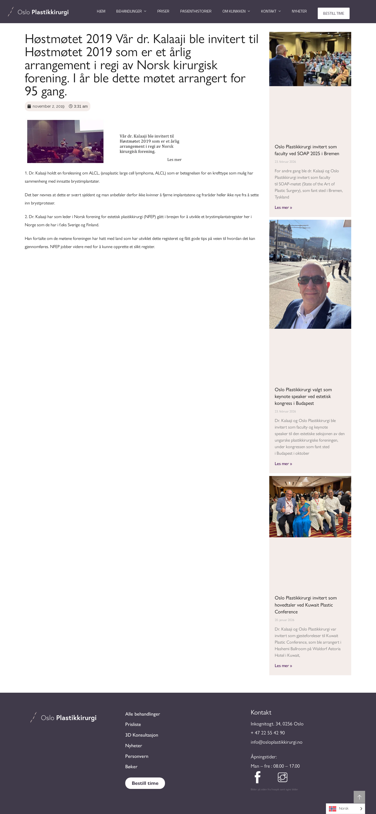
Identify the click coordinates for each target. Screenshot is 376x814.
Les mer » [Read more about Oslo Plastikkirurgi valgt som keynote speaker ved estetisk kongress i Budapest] (283, 463)
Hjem (101, 11)
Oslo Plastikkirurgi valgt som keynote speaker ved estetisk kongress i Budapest (303, 396)
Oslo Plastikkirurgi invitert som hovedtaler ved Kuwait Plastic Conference (306, 604)
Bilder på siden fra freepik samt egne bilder (274, 789)
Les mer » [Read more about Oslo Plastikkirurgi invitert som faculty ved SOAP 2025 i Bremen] (283, 207)
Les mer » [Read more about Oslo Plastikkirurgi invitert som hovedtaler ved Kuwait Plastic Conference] (283, 665)
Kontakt (268, 11)
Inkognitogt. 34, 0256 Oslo (277, 724)
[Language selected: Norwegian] (345, 808)
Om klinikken (234, 11)
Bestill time (333, 13)
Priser (163, 11)
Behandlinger (129, 11)
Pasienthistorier (196, 11)
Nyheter (299, 11)
